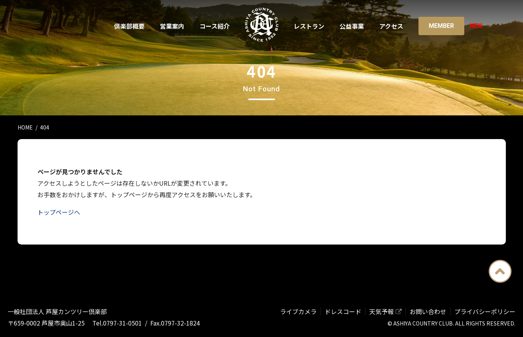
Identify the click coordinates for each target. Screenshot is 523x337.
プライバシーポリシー (484, 311)
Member (441, 25)
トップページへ (58, 212)
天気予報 (381, 311)
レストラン (309, 26)
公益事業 (352, 26)
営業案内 (172, 26)
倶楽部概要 (129, 26)
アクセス (391, 26)
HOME (25, 127)
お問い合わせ (428, 311)
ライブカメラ (298, 311)
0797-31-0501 (122, 322)
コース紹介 (215, 26)
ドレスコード (343, 311)
